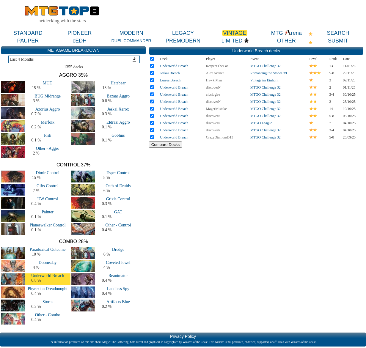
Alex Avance (215, 73)
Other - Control (118, 225)
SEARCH (338, 33)
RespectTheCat (217, 66)
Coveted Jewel (118, 262)
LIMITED (232, 41)
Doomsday (48, 262)
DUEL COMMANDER (131, 40)
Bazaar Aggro (118, 96)
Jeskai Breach (170, 73)
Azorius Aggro (47, 109)
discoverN (213, 87)
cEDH (80, 41)
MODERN (131, 33)
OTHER (286, 41)
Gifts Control (48, 186)
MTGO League (261, 123)
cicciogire (213, 94)
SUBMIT (338, 41)
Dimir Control (47, 173)
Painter (48, 212)
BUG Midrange (47, 96)
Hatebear (118, 83)
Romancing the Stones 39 (268, 73)
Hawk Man (214, 80)
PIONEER (79, 33)
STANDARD (28, 33)
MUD (48, 83)
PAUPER (28, 41)
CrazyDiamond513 (219, 137)
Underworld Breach (47, 275)
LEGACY (183, 33)
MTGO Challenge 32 (265, 66)
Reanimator (118, 275)
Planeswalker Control (48, 225)
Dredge (118, 249)
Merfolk (47, 122)
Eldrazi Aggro (118, 122)
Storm (48, 302)
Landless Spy (118, 288)
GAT (118, 212)
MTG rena (286, 33)
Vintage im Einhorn (264, 80)
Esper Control (118, 173)
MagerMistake (216, 109)
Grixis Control (118, 199)
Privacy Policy (183, 336)
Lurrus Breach (170, 80)
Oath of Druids (118, 186)
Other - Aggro (47, 148)
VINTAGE (235, 33)
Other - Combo (47, 315)
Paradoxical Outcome (48, 249)
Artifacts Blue (118, 302)
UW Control (47, 199)
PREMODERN (183, 41)
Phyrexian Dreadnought (47, 288)
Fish (47, 135)
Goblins (118, 135)
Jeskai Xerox (118, 109)
